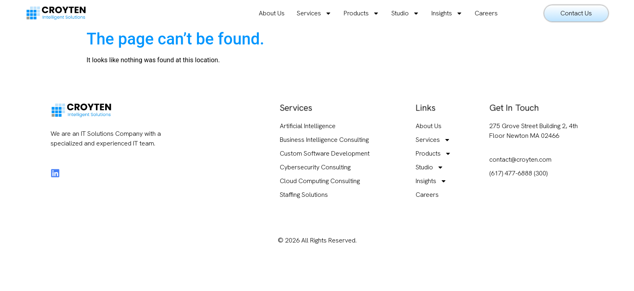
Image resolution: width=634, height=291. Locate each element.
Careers (486, 13)
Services (314, 13)
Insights (447, 13)
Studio (405, 13)
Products (361, 13)
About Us (272, 13)
